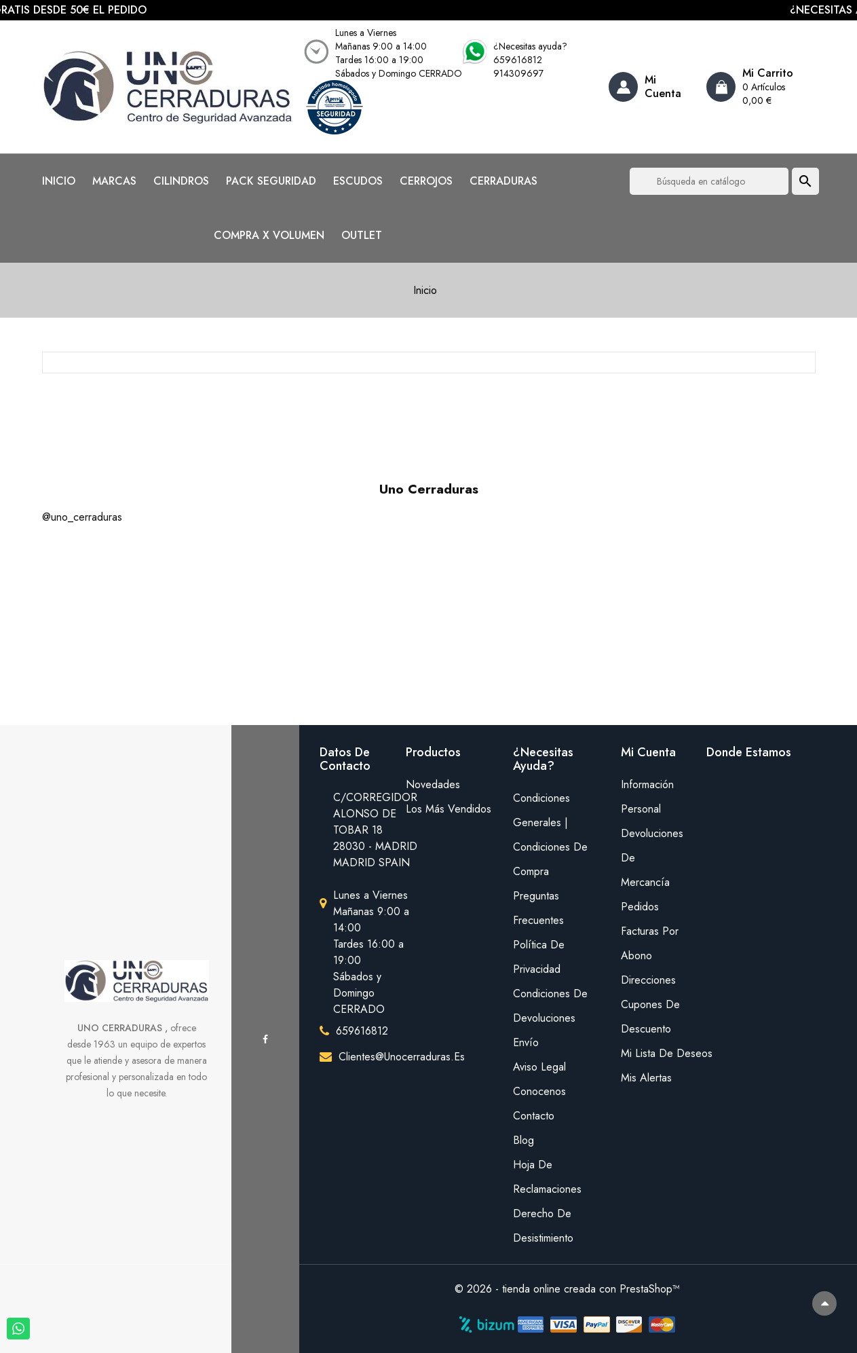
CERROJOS (426, 181)
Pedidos (640, 906)
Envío (526, 1042)
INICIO (58, 181)
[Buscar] (709, 181)
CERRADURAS (503, 181)
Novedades (433, 784)
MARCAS (114, 181)
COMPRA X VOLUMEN (269, 235)
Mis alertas (646, 1078)
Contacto (533, 1116)
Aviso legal (539, 1067)
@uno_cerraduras (82, 517)
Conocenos (539, 1091)
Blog (523, 1140)
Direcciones (648, 980)
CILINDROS (181, 181)
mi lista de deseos (654, 1053)
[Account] (652, 87)
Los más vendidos (448, 809)
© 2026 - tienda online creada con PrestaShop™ (567, 1289)
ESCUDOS (358, 181)
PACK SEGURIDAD (271, 181)
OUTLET (361, 235)
